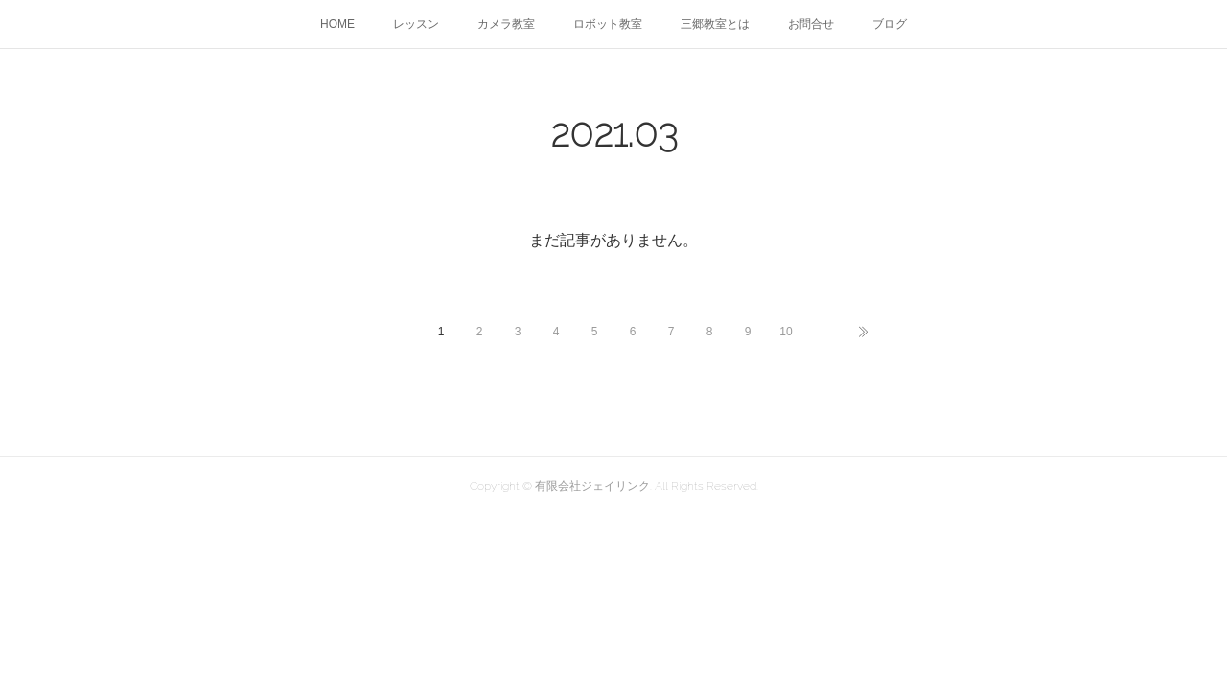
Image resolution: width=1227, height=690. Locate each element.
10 (785, 331)
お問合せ (811, 24)
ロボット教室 (607, 24)
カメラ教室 (506, 24)
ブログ (889, 24)
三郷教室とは (715, 24)
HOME (337, 24)
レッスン (416, 24)
